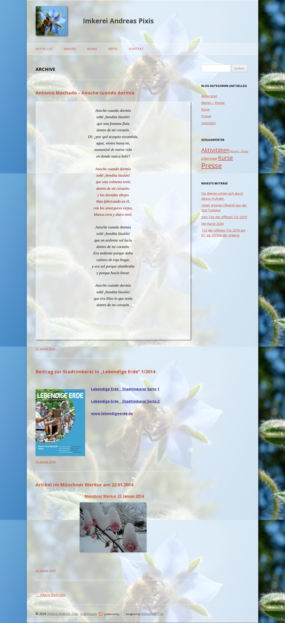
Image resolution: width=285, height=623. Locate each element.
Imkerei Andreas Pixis (118, 20)
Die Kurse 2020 (212, 223)
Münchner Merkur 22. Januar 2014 (114, 496)
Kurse (205, 109)
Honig (92, 49)
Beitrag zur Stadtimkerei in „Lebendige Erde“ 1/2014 (95, 372)
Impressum (88, 614)
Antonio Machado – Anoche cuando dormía (85, 93)
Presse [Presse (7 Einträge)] (211, 165)
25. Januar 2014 (45, 462)
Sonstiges (208, 123)
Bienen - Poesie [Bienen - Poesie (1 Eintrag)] (239, 151)
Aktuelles (44, 49)
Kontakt (136, 49)
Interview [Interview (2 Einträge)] (209, 158)
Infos (113, 49)
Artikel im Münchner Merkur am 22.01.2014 (84, 485)
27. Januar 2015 (45, 349)
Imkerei (70, 49)
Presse (206, 116)
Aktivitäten (209, 96)
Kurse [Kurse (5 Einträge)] (225, 158)
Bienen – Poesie (213, 102)
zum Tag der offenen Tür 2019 (224, 217)
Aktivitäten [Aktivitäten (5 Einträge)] (215, 150)
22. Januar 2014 (45, 570)
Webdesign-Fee (152, 614)
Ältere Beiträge (50, 594)
